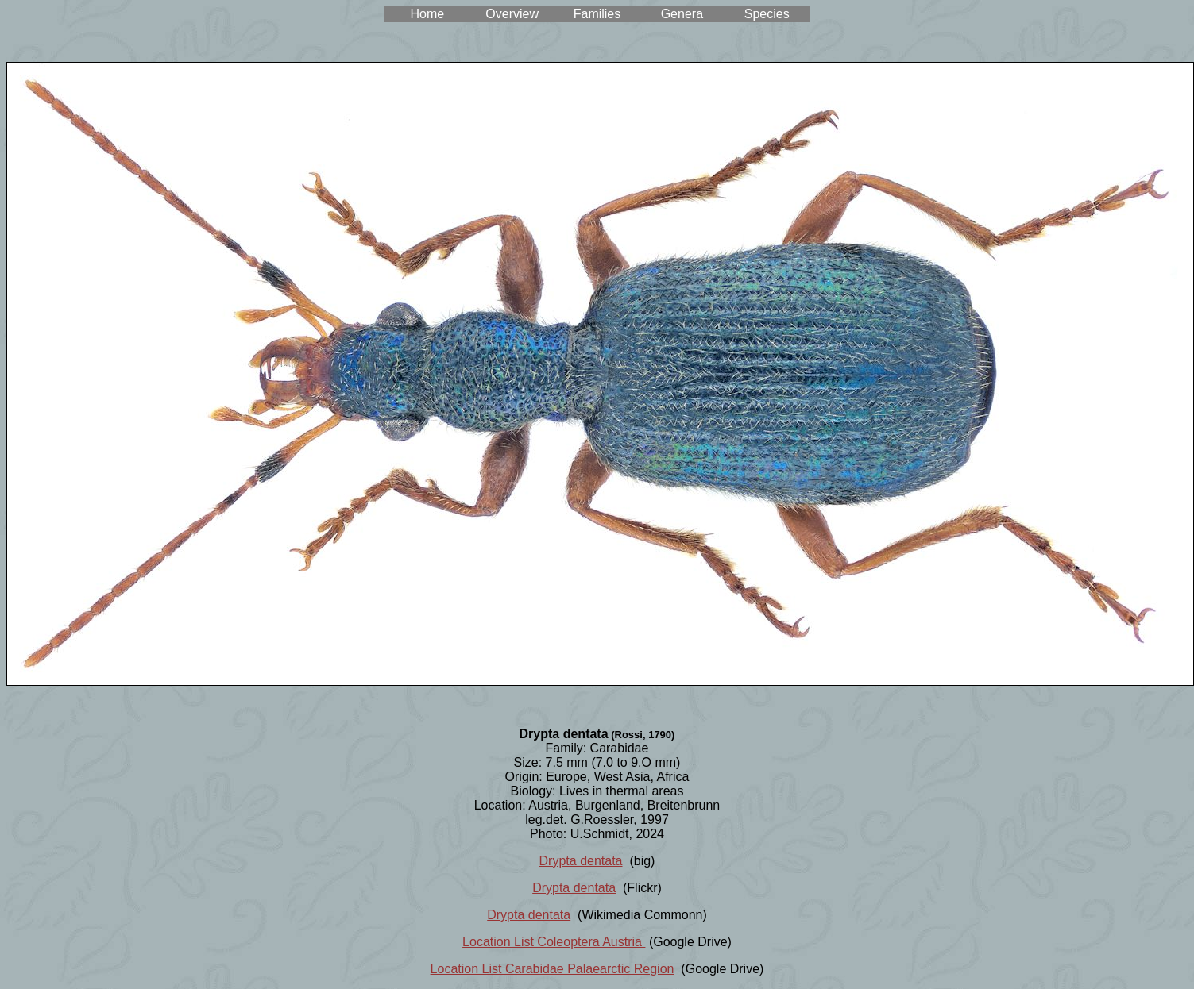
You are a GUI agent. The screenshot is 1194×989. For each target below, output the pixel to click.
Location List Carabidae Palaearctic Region (552, 969)
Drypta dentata (581, 861)
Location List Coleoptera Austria (553, 942)
